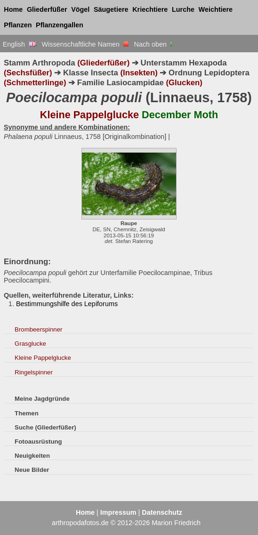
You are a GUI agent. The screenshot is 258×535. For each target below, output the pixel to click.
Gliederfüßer (47, 9)
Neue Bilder (32, 469)
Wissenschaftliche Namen (85, 44)
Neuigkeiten (32, 455)
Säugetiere (111, 9)
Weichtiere (216, 9)
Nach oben (154, 44)
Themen (27, 413)
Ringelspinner (34, 372)
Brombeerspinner (38, 329)
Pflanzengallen (59, 25)
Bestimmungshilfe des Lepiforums (67, 304)
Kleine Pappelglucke (43, 357)
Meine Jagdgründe (42, 398)
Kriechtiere (150, 9)
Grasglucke (30, 343)
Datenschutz (162, 512)
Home (13, 9)
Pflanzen (18, 25)
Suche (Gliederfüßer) (45, 427)
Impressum (118, 512)
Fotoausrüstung (38, 441)
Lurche (183, 9)
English (19, 44)
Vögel (80, 9)
